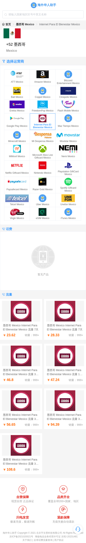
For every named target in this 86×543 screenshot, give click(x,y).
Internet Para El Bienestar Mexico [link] (59, 24)
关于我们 (27, 540)
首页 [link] (6, 24)
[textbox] (43, 14)
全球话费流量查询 (43, 540)
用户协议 (59, 540)
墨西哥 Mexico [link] (25, 24)
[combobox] (43, 14)
